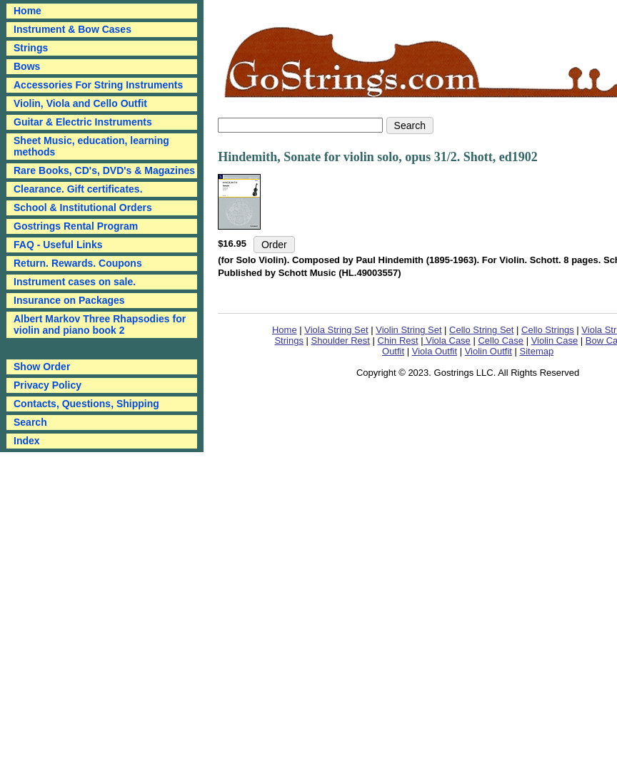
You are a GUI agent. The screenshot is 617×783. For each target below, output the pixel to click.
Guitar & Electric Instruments (83, 122)
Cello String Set (481, 329)
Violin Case (554, 340)
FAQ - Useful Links (58, 244)
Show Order (42, 366)
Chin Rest (398, 340)
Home (284, 329)
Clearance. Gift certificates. (78, 189)
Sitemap (537, 351)
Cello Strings (547, 329)
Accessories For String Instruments (98, 85)
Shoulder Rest (340, 340)
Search (30, 422)
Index (27, 440)
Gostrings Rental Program (76, 226)
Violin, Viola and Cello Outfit (80, 103)
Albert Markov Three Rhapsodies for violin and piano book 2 (100, 324)
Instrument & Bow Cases (72, 29)
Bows (27, 66)
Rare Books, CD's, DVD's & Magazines (104, 170)
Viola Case (447, 340)
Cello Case (500, 340)
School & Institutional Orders (83, 207)
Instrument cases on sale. (75, 281)
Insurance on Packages (69, 300)
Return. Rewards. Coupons (78, 263)
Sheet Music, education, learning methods (91, 146)
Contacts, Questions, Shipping (86, 403)
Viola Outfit (434, 351)
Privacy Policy (47, 385)
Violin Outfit (488, 351)
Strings (31, 47)
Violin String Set (408, 329)
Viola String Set (336, 329)
